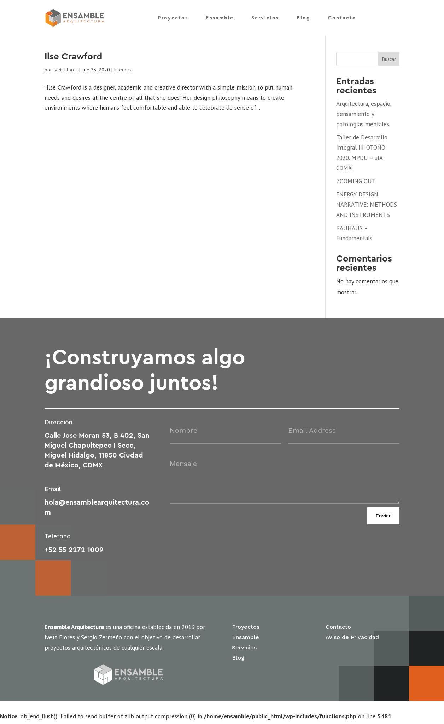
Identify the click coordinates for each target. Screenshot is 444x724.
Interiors (123, 72)
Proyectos (173, 17)
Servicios (265, 17)
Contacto (342, 17)
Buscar (389, 61)
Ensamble (220, 17)
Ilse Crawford (73, 59)
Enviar (383, 518)
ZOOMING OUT (356, 184)
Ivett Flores (65, 72)
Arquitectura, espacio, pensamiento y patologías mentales (363, 116)
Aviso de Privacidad (352, 639)
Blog (303, 17)
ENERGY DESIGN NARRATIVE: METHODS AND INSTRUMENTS (366, 207)
